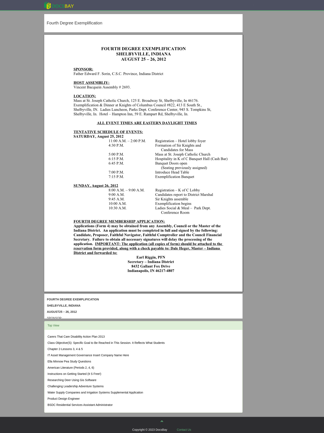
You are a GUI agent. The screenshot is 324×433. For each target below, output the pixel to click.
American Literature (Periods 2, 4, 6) (71, 367)
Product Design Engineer (64, 398)
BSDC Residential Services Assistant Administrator (80, 405)
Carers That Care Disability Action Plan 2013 (76, 336)
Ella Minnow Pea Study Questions (69, 361)
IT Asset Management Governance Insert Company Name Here (88, 355)
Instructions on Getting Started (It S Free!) (74, 373)
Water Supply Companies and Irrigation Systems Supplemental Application (95, 392)
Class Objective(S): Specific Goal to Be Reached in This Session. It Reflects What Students (106, 342)
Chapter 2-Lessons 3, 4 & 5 (65, 349)
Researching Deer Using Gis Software (72, 380)
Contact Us (184, 429)
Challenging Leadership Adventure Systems (76, 386)
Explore (90, 5)
